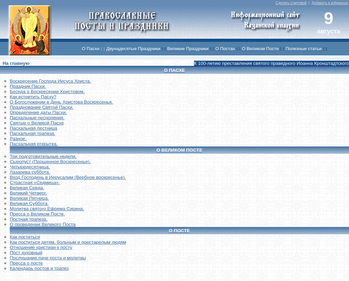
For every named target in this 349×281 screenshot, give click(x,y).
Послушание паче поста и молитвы (48, 257)
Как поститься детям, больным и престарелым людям (68, 242)
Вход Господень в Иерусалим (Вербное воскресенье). (68, 177)
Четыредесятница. (30, 166)
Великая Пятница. (29, 198)
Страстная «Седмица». (35, 182)
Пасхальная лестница (33, 128)
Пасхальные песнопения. (37, 117)
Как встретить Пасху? (33, 96)
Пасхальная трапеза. (32, 133)
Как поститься (25, 237)
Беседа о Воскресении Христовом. (47, 91)
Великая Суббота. (29, 203)
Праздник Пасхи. (28, 86)
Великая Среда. (27, 187)
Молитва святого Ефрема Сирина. (47, 208)
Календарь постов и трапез (39, 268)
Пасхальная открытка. (34, 143)
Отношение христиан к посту (41, 247)
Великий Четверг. (28, 193)
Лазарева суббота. (30, 172)
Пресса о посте (26, 263)
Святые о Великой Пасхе (37, 123)
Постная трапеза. (28, 219)
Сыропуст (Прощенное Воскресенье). (50, 161)
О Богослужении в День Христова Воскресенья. (61, 102)
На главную (15, 63)
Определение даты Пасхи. (38, 112)
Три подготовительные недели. (43, 156)
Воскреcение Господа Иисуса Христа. (50, 81)
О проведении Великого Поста (43, 224)
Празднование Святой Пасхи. (42, 107)
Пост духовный (26, 252)
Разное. (18, 138)
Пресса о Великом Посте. (37, 214)
